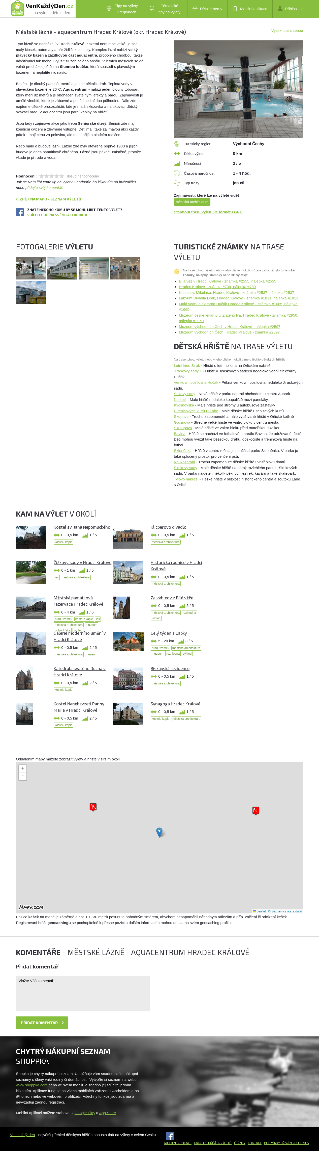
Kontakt (255, 1143)
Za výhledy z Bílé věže (172, 597)
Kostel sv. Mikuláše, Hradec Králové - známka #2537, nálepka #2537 (236, 292)
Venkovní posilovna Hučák (196, 382)
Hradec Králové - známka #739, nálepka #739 (217, 287)
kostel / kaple (63, 542)
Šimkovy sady (185, 468)
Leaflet (259, 911)
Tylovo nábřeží (186, 479)
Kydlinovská (184, 405)
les (56, 577)
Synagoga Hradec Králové (175, 703)
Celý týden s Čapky (169, 632)
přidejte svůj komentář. (44, 187)
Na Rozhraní (184, 462)
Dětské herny (207, 8)
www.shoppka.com (31, 1085)
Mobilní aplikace (250, 8)
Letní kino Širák (187, 365)
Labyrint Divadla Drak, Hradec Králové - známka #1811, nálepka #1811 (238, 298)
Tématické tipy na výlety (164, 9)
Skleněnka (183, 450)
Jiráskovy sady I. (188, 371)
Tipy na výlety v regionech (122, 9)
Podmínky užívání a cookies (286, 1143)
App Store (107, 1113)
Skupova (181, 416)
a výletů (224, 1143)
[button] (159, 832)
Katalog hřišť (205, 1143)
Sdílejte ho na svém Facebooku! (57, 215)
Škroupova (183, 428)
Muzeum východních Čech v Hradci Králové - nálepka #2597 (229, 326)
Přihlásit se (291, 8)
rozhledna (189, 613)
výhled (156, 618)
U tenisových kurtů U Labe (196, 411)
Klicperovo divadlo (168, 526)
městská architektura (192, 202)
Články (239, 1143)
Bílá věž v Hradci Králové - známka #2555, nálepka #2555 (227, 281)
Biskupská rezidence (170, 668)
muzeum (91, 625)
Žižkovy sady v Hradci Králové (82, 562)
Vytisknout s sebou (287, 30)
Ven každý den (22, 1135)
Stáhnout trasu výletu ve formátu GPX (208, 212)
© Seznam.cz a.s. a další (285, 911)
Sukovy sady (184, 394)
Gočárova (182, 422)
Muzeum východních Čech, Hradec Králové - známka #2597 (229, 332)
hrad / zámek (63, 619)
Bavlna (179, 433)
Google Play (85, 1113)
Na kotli (180, 399)
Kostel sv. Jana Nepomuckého (82, 526)
